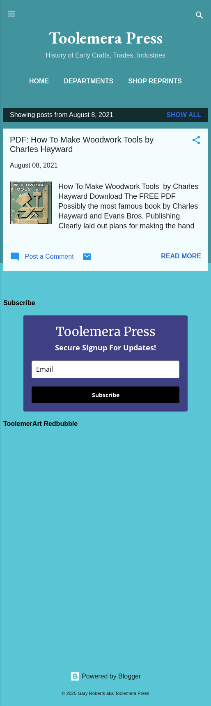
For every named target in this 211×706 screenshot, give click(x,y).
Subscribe (105, 395)
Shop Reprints (155, 81)
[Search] (199, 16)
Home (39, 81)
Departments (89, 81)
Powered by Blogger (105, 676)
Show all (183, 114)
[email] (105, 369)
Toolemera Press (106, 37)
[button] (196, 141)
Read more (181, 256)
